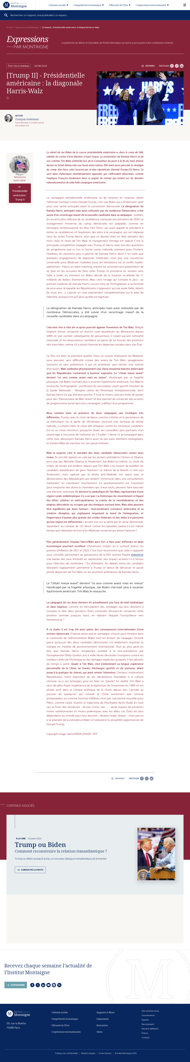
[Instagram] (54, 985)
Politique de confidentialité (66, 1053)
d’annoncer (137, 554)
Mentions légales (88, 1053)
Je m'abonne (18, 985)
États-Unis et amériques (18, 66)
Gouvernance (148, 1015)
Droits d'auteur (105, 1053)
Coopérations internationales (66, 1031)
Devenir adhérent (150, 1028)
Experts (145, 1019)
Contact (146, 1037)
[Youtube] (48, 985)
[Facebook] (172, 66)
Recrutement (148, 1024)
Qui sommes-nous (150, 1011)
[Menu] (183, 5)
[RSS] (59, 985)
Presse (145, 1033)
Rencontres (102, 1025)
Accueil (9, 27)
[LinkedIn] (182, 66)
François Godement (27, 119)
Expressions (103, 1018)
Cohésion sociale (60, 1012)
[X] (177, 66)
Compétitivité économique (65, 1018)
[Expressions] (27, 42)
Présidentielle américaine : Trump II (19, 195)
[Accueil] (15, 5)
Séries (99, 1031)
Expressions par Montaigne (27, 27)
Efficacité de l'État (60, 1025)
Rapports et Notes (105, 1012)
